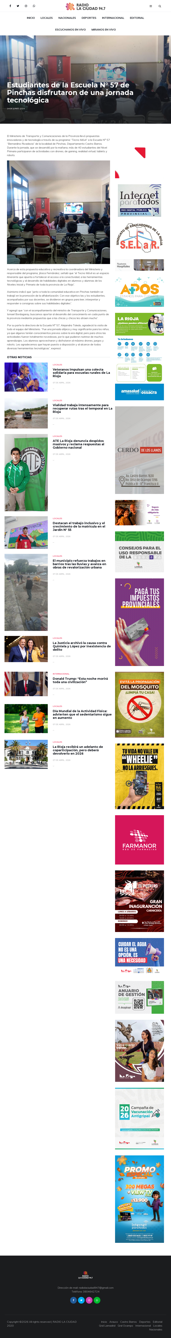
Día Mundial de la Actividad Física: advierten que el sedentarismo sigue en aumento (82, 714)
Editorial (137, 17)
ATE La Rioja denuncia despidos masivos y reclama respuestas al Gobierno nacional (78, 444)
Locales (47, 17)
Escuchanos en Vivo (70, 29)
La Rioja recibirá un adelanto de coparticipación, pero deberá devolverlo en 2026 (78, 750)
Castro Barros (16, 78)
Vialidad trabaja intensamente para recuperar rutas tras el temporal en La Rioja (82, 408)
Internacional (113, 17)
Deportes (89, 17)
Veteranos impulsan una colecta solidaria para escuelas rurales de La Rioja (81, 373)
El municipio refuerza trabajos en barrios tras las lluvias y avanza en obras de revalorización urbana (79, 564)
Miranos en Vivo (104, 29)
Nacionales (67, 17)
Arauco (113, 1321)
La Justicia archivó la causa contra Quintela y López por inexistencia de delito (82, 646)
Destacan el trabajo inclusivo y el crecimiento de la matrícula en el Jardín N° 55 (79, 526)
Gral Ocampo (125, 1325)
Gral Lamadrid (107, 1325)
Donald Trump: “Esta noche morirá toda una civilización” (80, 680)
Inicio (31, 17)
